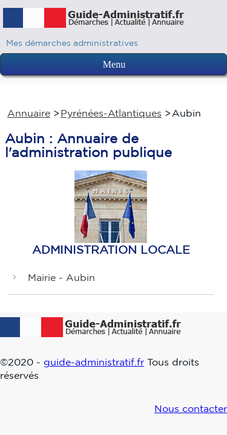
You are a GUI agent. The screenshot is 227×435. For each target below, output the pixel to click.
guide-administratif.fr (94, 361)
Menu (114, 64)
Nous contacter (190, 408)
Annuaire (28, 113)
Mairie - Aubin (61, 277)
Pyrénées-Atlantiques (111, 113)
